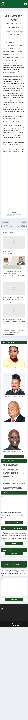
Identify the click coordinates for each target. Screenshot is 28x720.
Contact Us (14, 575)
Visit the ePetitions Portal (14, 522)
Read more (14, 629)
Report (14, 565)
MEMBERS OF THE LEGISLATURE (13, 456)
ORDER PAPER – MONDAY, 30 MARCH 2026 (14, 483)
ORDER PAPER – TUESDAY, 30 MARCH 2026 (14, 480)
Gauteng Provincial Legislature (16, 670)
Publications (16, 34)
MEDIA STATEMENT (8, 251)
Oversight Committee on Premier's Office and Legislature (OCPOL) (14, 33)
